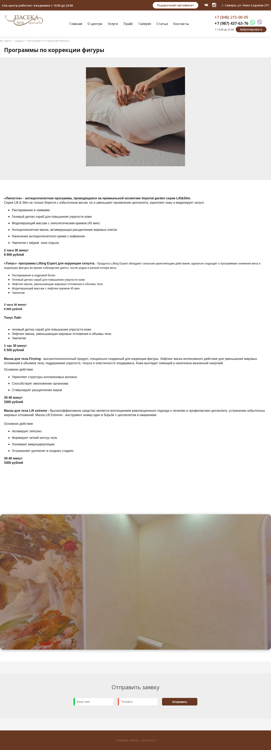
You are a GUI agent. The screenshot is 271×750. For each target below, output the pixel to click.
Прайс (128, 24)
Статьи (162, 24)
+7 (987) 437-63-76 (231, 23)
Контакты (181, 24)
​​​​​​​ (214, 5)
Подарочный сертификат (175, 5)
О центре (95, 24)
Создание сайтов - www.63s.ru (135, 740)
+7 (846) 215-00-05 (231, 17)
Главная (75, 24)
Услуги (113, 24)
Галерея (144, 24)
